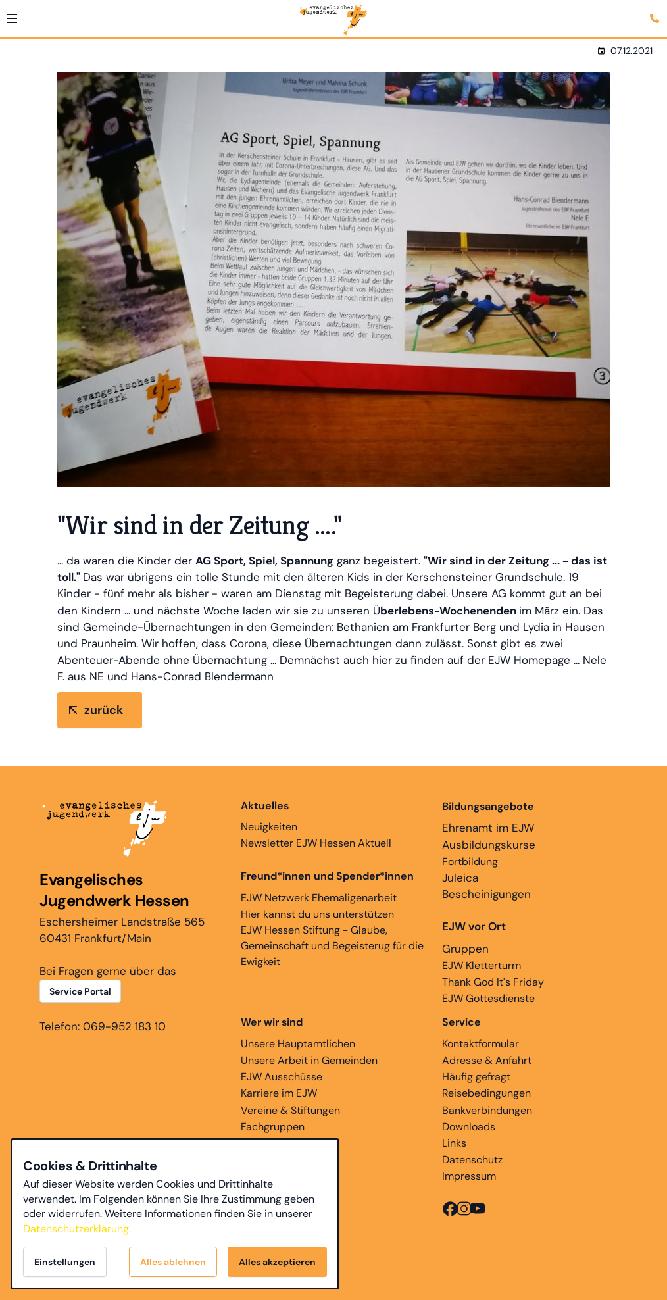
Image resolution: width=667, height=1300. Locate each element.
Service (461, 1022)
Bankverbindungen (487, 1110)
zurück (103, 710)
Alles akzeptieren (277, 1262)
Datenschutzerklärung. (77, 1229)
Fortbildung (470, 861)
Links (454, 1143)
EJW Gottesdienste (488, 998)
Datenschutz (472, 1159)
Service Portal (80, 991)
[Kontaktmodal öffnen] (656, 10)
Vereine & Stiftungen (290, 1110)
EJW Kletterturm (481, 965)
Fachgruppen (273, 1127)
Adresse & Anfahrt (486, 1060)
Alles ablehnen (173, 1262)
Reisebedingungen (486, 1093)
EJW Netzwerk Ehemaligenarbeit (319, 898)
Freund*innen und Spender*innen (327, 876)
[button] (12, 18)
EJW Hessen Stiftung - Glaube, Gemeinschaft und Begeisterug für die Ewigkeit (332, 945)
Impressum (469, 1176)
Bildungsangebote (488, 806)
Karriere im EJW (279, 1093)
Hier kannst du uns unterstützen (317, 914)
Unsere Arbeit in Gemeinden (309, 1060)
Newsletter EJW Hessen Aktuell (316, 843)
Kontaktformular (480, 1044)
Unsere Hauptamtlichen (298, 1044)
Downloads (468, 1127)
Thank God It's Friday (493, 982)
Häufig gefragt (476, 1077)
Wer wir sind (272, 1022)
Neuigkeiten (269, 816)
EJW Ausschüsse (281, 1077)
